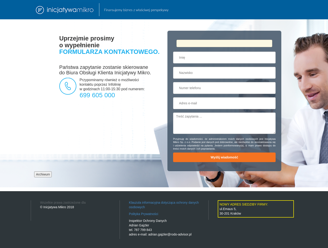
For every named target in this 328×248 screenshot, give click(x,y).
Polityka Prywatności (143, 214)
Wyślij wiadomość (224, 157)
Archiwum (43, 174)
